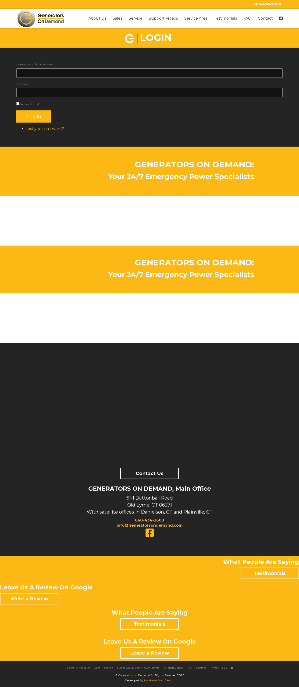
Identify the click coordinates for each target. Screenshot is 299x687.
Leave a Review (149, 653)
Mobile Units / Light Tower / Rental (138, 667)
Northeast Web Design (159, 680)
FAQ (247, 18)
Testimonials (225, 18)
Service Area (195, 18)
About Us (97, 18)
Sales (117, 18)
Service (135, 18)
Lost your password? (45, 129)
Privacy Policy (218, 667)
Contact (265, 18)
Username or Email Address (34, 64)
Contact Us (150, 473)
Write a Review (29, 598)
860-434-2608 (267, 4)
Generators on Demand (134, 675)
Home (71, 667)
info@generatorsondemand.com (150, 525)
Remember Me (30, 104)
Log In (34, 116)
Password (22, 84)
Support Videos (163, 18)
